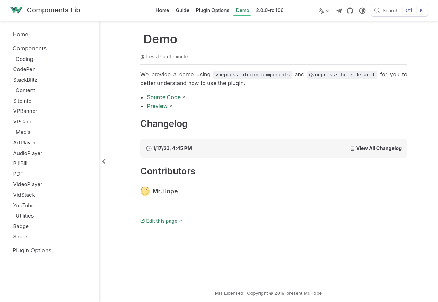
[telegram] (339, 10)
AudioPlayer (27, 153)
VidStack (24, 195)
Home (162, 10)
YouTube (24, 205)
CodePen (24, 69)
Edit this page (158, 221)
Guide (182, 10)
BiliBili (20, 163)
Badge (21, 226)
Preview (157, 106)
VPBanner (25, 111)
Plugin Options (212, 10)
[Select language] (325, 10)
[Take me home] (45, 10)
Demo (242, 10)
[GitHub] (350, 10)
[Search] (399, 10)
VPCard (22, 121)
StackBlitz (25, 80)
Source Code (164, 97)
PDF (18, 174)
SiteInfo (22, 100)
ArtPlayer (24, 142)
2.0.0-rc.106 (269, 10)
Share (20, 236)
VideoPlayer (27, 184)
